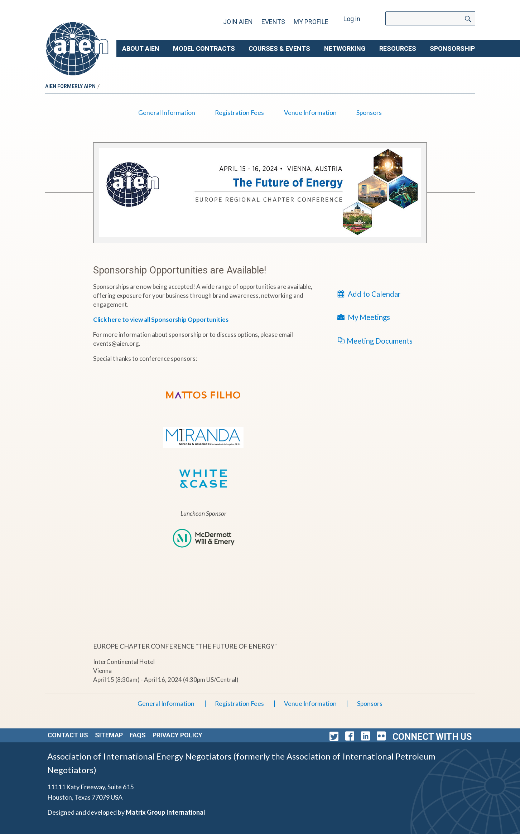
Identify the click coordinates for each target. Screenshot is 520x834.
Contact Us (68, 735)
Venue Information (310, 112)
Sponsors (369, 112)
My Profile (311, 21)
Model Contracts (204, 48)
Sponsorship (452, 48)
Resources (397, 48)
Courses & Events (279, 48)
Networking (345, 48)
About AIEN (140, 48)
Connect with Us (432, 737)
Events (273, 21)
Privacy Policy (177, 735)
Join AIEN (238, 21)
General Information (166, 112)
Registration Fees (239, 112)
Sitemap (109, 735)
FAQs (138, 735)
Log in (351, 19)
